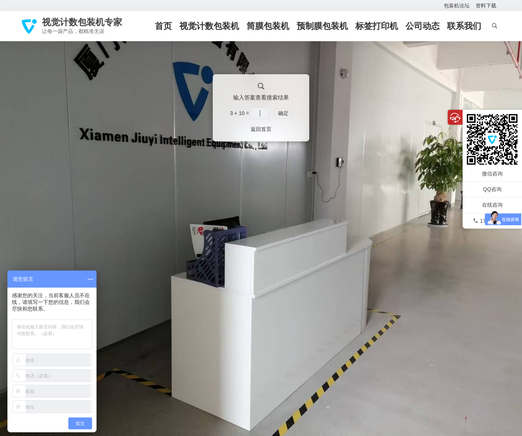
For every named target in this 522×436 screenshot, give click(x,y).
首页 (163, 26)
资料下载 (486, 6)
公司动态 (422, 26)
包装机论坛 (457, 6)
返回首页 (261, 129)
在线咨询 (492, 205)
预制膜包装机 (322, 26)
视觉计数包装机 (209, 26)
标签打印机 (376, 26)
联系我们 (464, 26)
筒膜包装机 (268, 26)
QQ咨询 (492, 189)
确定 (283, 113)
